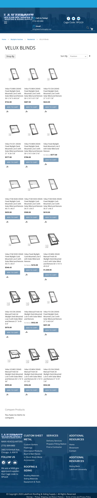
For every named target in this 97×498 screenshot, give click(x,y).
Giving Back (74, 466)
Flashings (28, 447)
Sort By (64, 55)
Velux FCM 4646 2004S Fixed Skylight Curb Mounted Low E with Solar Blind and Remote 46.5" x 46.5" (14, 203)
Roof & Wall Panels (32, 453)
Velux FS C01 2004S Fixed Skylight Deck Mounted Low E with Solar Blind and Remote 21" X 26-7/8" (14, 148)
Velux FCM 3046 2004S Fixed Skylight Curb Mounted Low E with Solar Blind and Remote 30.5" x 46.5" (52, 203)
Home (4, 39)
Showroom (74, 447)
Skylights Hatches (17, 39)
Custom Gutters (31, 444)
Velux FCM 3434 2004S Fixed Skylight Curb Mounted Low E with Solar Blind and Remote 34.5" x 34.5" (33, 203)
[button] (7, 111)
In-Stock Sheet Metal (33, 456)
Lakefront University (78, 469)
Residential (31, 39)
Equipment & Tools (32, 481)
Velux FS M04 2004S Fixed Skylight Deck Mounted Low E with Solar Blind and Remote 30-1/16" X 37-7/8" (33, 93)
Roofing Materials (31, 475)
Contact (72, 450)
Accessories (29, 459)
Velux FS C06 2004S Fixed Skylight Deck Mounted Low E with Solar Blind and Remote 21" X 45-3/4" (52, 316)
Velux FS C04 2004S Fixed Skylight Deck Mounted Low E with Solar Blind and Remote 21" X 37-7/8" (52, 93)
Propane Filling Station (56, 443)
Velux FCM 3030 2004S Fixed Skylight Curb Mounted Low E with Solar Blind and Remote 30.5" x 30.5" (14, 259)
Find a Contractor (54, 446)
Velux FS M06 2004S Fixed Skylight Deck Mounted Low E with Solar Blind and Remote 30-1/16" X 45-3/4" (14, 93)
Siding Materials (31, 478)
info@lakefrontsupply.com (41, 25)
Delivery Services (54, 440)
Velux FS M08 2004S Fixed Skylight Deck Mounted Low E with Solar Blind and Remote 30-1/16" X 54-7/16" (33, 148)
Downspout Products (33, 450)
